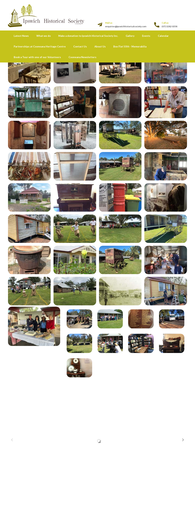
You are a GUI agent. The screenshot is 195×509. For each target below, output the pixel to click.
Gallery (130, 35)
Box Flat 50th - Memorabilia (129, 46)
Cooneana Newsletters (82, 57)
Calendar (163, 35)
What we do (43, 35)
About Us (100, 46)
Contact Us (80, 46)
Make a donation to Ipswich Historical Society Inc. (88, 35)
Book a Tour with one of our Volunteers (37, 57)
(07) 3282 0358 (169, 26)
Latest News (21, 35)
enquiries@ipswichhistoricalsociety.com (125, 26)
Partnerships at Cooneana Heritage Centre (40, 46)
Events (146, 35)
